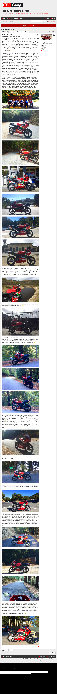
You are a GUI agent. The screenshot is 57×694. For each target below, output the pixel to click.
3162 (44, 42)
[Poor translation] (3, 670)
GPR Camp (30, 25)
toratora (43, 41)
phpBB (40, 658)
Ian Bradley (31, 658)
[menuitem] (10, 18)
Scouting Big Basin (8, 29)
